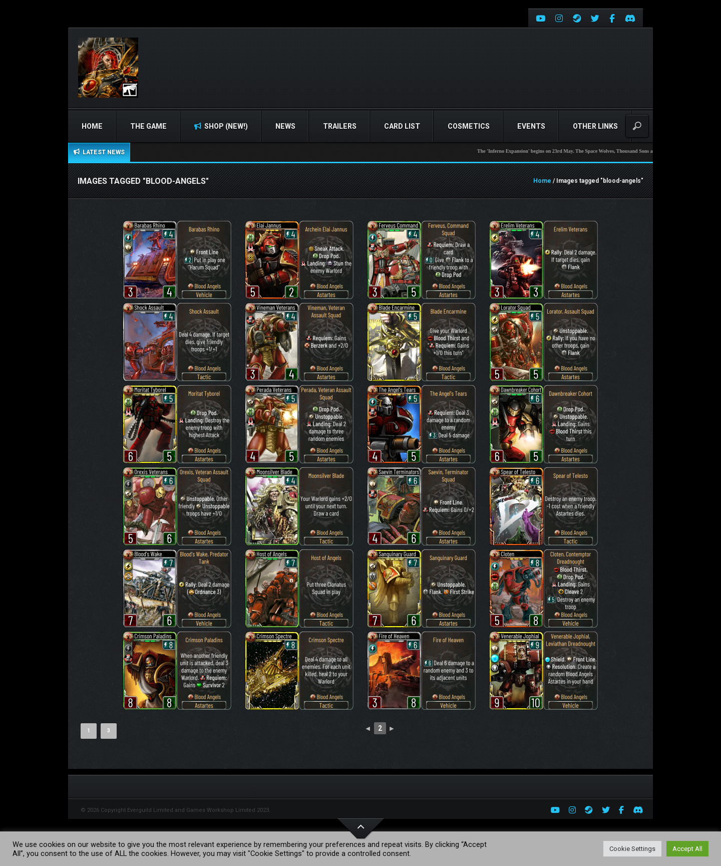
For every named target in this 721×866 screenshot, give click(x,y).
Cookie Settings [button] (632, 848)
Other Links (595, 126)
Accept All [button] (687, 848)
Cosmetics (469, 126)
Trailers (339, 126)
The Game (148, 126)
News (285, 126)
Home (92, 126)
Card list (402, 126)
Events (531, 126)
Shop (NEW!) (221, 126)
